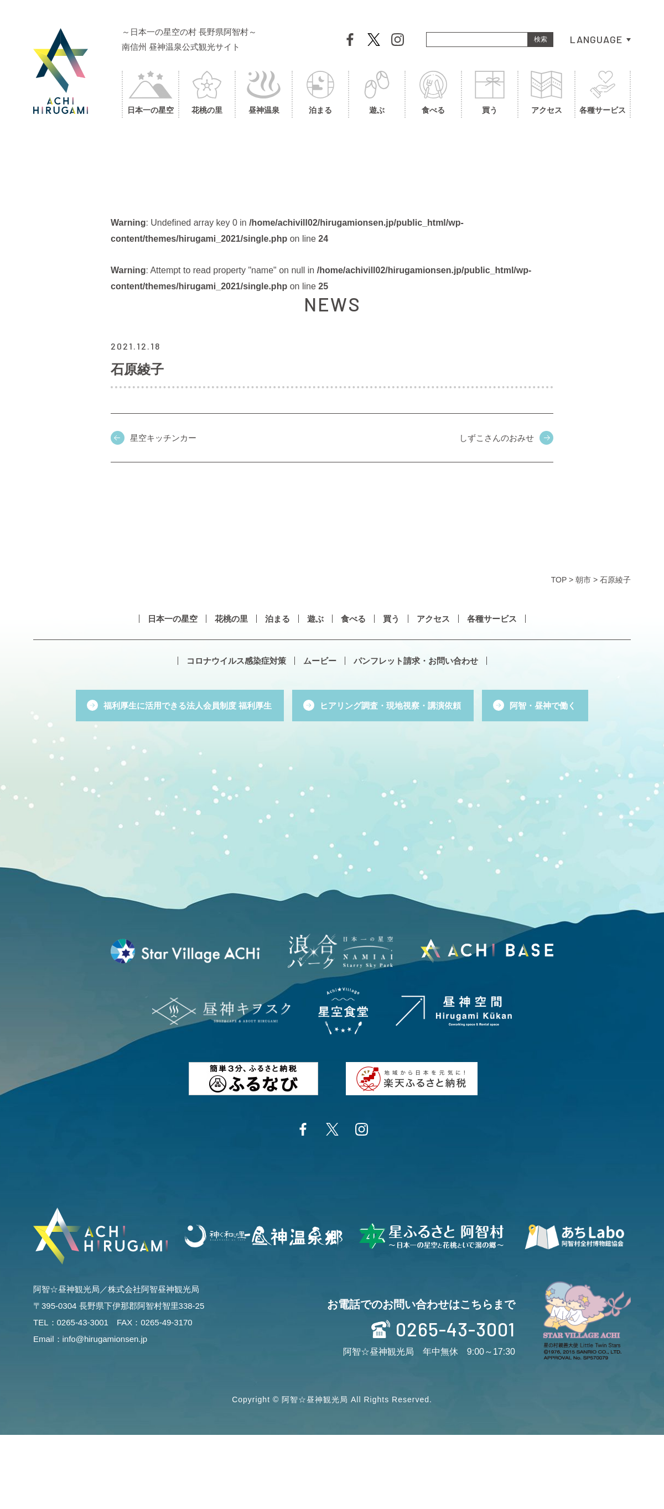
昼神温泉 (263, 93)
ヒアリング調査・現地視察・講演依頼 (390, 705)
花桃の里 (207, 93)
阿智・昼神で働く (543, 705)
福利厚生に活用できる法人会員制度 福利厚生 (187, 705)
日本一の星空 (150, 93)
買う (489, 93)
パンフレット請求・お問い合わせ (416, 660)
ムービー (319, 660)
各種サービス (602, 93)
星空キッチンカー (163, 438)
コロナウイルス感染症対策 (236, 660)
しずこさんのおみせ (496, 438)
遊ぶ (376, 93)
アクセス (546, 93)
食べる (433, 93)
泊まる (320, 93)
